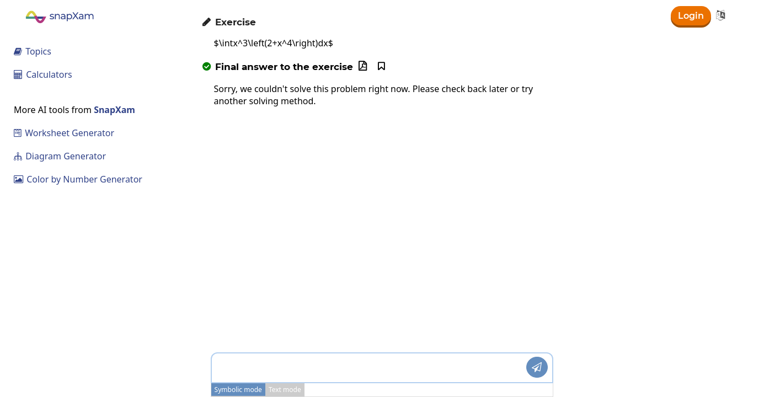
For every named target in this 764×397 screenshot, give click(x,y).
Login (691, 15)
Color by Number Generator (78, 179)
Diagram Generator (60, 156)
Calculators (43, 74)
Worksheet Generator (64, 133)
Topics (32, 51)
